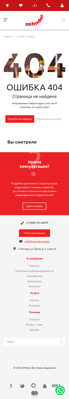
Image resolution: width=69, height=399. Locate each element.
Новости (34, 265)
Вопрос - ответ (34, 324)
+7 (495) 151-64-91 (37, 222)
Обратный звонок (34, 233)
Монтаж (34, 300)
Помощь (34, 312)
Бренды (34, 329)
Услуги (34, 293)
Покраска (34, 305)
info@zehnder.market (37, 241)
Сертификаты (34, 276)
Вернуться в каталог (49, 118)
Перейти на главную (20, 118)
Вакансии (34, 286)
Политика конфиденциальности (34, 270)
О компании (34, 258)
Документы (35, 281)
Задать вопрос (34, 206)
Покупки (34, 319)
